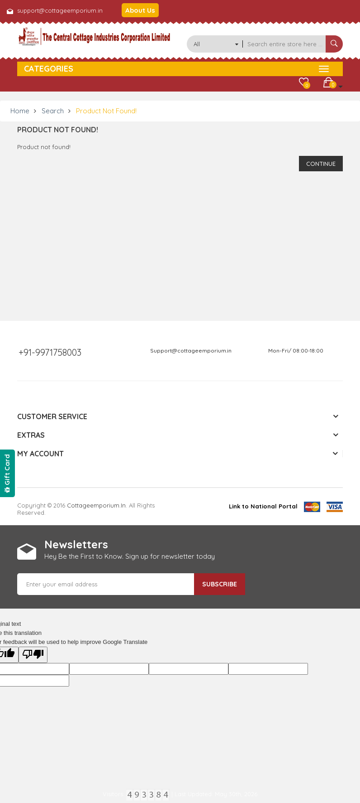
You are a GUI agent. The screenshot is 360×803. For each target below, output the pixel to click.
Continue (321, 163)
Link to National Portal (263, 506)
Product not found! (106, 110)
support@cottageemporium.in (60, 10)
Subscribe (219, 584)
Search (53, 110)
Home (19, 110)
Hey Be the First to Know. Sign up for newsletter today (129, 556)
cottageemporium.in (96, 505)
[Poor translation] (33, 655)
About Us (140, 10)
